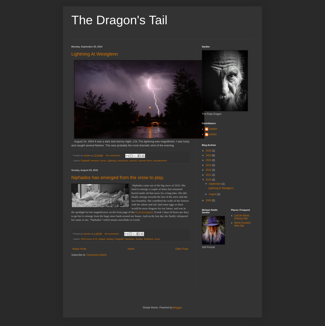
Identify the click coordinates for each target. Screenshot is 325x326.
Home (131, 248)
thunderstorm (160, 160)
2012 (209, 169)
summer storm (145, 160)
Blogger (177, 307)
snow (157, 239)
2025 (209, 150)
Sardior (139, 239)
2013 (209, 165)
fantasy (110, 239)
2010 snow (86, 239)
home (103, 160)
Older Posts (181, 248)
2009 (209, 200)
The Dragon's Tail (119, 20)
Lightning (111, 160)
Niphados (129, 239)
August (213, 194)
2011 (209, 174)
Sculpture (148, 239)
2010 (209, 179)
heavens (95, 160)
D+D (95, 239)
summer (133, 160)
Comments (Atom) (96, 254)
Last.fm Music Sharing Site (242, 217)
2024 (209, 155)
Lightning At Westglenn (94, 54)
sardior (213, 134)
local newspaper (144, 212)
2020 (209, 160)
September (215, 183)
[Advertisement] (220, 270)
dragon (102, 239)
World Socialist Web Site (242, 224)
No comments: (113, 155)
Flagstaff (85, 160)
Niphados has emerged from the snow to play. (117, 177)
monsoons (123, 160)
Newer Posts (79, 248)
